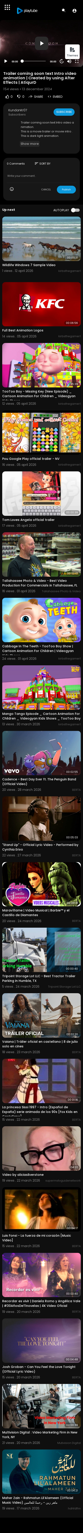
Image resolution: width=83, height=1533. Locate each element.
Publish (66, 189)
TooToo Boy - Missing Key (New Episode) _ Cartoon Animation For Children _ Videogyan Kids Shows (38, 396)
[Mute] (69, 61)
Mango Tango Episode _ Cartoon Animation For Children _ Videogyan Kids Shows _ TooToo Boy (41, 716)
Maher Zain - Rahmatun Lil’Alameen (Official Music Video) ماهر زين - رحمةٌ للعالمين (37, 1500)
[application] (41, 43)
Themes (72, 52)
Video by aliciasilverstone (23, 1174)
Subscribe (64, 112)
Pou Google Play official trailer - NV (31, 459)
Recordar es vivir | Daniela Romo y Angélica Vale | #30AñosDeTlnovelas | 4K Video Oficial (41, 1303)
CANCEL (46, 189)
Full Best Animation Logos (22, 330)
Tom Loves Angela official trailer (28, 520)
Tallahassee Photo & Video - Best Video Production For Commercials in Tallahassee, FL (39, 583)
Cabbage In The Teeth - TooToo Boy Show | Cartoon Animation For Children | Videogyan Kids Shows (38, 651)
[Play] (6, 61)
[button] (74, 10)
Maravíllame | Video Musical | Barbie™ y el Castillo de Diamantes (35, 912)
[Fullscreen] (77, 61)
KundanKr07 (17, 110)
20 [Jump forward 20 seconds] (62, 61)
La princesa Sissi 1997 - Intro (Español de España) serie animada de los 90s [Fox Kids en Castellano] (39, 1112)
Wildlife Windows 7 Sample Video (29, 265)
